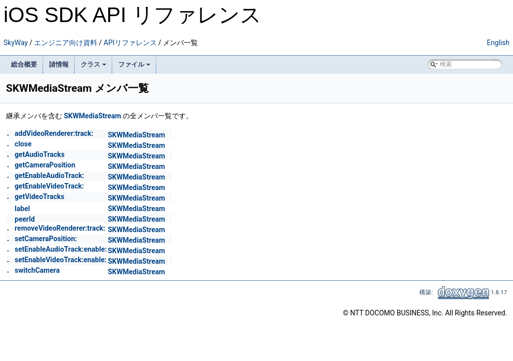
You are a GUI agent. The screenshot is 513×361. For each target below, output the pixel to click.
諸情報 (59, 64)
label (22, 209)
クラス (93, 64)
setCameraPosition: (46, 239)
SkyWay (16, 43)
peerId (25, 219)
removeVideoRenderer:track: (60, 228)
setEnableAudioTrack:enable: (61, 249)
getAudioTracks (40, 154)
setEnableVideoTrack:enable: (60, 260)
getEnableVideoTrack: (49, 186)
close (23, 144)
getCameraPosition (45, 165)
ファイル (134, 64)
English (498, 43)
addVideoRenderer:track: (54, 133)
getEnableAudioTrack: (49, 175)
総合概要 (24, 64)
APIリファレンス (130, 43)
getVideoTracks (39, 197)
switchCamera (37, 270)
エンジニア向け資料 (65, 43)
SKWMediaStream (92, 116)
